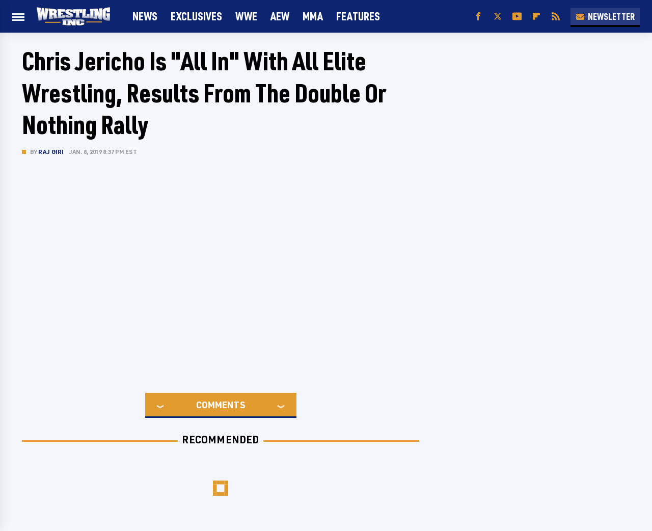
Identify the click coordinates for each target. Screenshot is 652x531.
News (144, 16)
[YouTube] (517, 16)
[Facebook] (478, 16)
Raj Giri (51, 151)
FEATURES (358, 16)
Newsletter (605, 16)
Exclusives (196, 16)
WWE (246, 16)
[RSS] (555, 16)
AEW (279, 16)
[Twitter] (497, 16)
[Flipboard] (536, 16)
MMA (313, 16)
